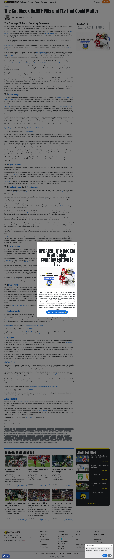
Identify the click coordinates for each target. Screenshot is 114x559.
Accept (105, 555)
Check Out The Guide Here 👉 (57, 312)
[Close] (111, 545)
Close (109, 555)
